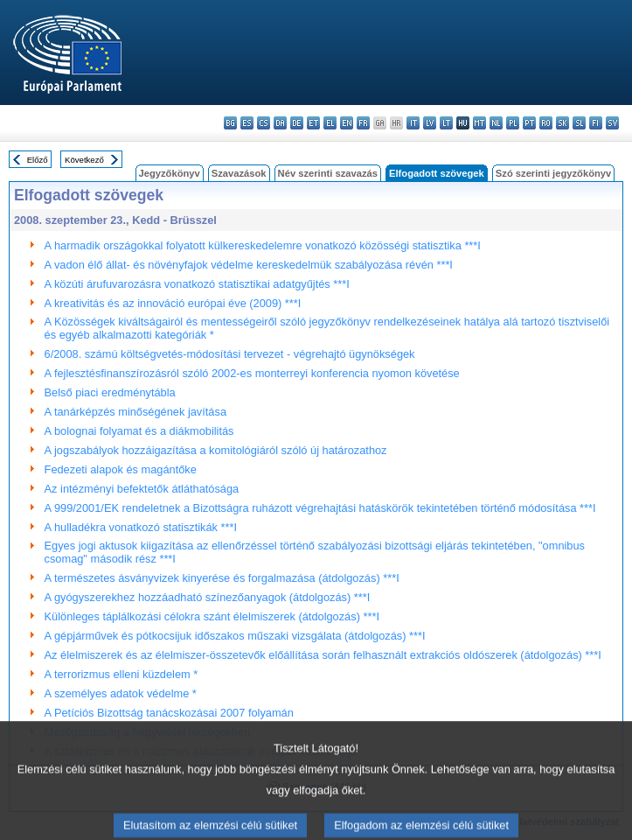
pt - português (529, 123)
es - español (246, 123)
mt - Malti (479, 123)
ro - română (545, 123)
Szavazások (239, 173)
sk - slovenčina (562, 123)
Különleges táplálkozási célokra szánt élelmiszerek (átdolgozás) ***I (212, 616)
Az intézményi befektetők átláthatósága (142, 488)
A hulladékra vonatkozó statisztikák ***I (141, 527)
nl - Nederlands (496, 123)
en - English (346, 123)
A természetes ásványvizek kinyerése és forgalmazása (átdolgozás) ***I (222, 577)
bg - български (230, 123)
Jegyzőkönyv (169, 173)
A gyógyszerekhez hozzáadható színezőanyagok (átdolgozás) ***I (208, 597)
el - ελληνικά (330, 123)
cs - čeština (263, 123)
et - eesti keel (313, 123)
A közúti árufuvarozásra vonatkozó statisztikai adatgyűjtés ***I (197, 283)
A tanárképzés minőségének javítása (135, 411)
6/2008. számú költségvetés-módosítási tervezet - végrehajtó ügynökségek (230, 353)
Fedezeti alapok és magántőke (121, 469)
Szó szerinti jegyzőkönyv (553, 173)
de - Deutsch (296, 123)
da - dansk (280, 123)
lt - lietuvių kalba (446, 123)
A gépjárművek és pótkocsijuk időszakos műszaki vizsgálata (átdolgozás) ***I (235, 635)
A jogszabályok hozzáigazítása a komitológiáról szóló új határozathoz (216, 450)
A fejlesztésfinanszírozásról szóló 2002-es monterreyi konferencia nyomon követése (252, 373)
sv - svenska (612, 123)
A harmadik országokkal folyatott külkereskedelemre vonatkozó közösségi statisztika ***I (263, 245)
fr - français (363, 123)
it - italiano (413, 123)
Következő (84, 159)
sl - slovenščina (579, 123)
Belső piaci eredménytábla (110, 392)
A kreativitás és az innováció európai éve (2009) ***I (173, 303)
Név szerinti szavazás (328, 173)
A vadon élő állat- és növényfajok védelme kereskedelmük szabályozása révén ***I (249, 264)
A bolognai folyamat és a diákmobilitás (139, 431)
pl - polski (512, 123)
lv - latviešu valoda (429, 123)
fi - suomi (595, 123)
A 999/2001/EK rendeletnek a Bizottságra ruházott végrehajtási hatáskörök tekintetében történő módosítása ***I (320, 507)
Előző (37, 159)
